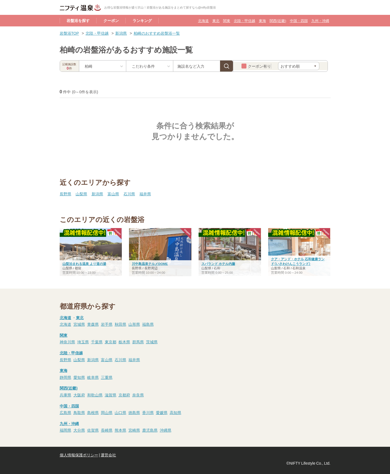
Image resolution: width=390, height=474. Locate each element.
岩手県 (106, 324)
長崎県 (106, 430)
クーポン (111, 20)
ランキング (142, 20)
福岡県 (65, 430)
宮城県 (79, 324)
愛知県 (79, 377)
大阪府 (79, 395)
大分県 (79, 430)
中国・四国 (299, 20)
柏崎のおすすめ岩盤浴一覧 (157, 33)
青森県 (93, 324)
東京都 (110, 341)
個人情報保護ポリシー (79, 454)
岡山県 (106, 412)
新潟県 (121, 33)
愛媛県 (161, 412)
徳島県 (134, 412)
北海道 (203, 20)
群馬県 (138, 341)
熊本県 (120, 430)
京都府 (124, 395)
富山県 (113, 193)
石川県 (129, 193)
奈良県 (138, 395)
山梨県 (81, 193)
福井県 (145, 193)
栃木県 (124, 341)
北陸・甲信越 (244, 20)
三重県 (106, 377)
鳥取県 (79, 412)
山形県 (134, 324)
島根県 (93, 412)
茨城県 (152, 341)
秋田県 (120, 324)
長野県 (65, 193)
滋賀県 (110, 395)
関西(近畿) (278, 20)
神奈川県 (67, 341)
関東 (226, 20)
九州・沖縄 (320, 20)
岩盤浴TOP (69, 33)
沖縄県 (165, 430)
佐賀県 (93, 430)
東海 (262, 20)
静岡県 (65, 377)
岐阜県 (93, 377)
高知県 (175, 412)
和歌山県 (95, 395)
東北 (215, 20)
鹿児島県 (150, 430)
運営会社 (108, 454)
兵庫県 (65, 395)
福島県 (148, 324)
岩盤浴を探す (78, 20)
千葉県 (97, 341)
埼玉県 (83, 341)
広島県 (65, 412)
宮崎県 (134, 430)
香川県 (148, 412)
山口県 (120, 412)
